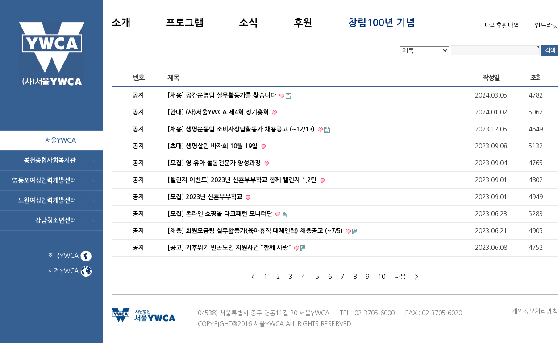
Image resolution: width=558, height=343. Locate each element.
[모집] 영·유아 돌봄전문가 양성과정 (214, 163)
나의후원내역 (501, 25)
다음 (400, 277)
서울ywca (60, 140)
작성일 (491, 77)
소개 (121, 23)
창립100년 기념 (381, 23)
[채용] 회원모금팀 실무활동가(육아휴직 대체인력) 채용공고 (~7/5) (256, 231)
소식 (248, 23)
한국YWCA (70, 256)
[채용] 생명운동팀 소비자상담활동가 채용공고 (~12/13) (241, 129)
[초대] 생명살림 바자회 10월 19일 (213, 146)
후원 (303, 23)
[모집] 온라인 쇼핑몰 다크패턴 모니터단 (220, 214)
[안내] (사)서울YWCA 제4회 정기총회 (219, 112)
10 (381, 277)
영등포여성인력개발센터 (44, 180)
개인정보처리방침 (535, 311)
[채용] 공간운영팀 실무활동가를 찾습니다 (222, 95)
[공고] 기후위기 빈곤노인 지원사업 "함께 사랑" (230, 248)
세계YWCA (70, 271)
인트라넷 (546, 25)
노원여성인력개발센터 (47, 200)
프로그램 (185, 23)
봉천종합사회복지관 (50, 160)
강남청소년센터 (55, 220)
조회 (535, 77)
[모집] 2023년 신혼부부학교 (205, 197)
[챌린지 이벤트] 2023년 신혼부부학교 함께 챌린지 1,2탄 (242, 180)
